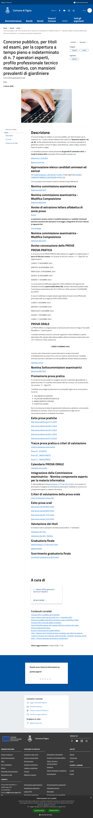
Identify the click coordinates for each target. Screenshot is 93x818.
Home (5, 28)
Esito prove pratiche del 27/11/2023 (44, 422)
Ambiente (50, 767)
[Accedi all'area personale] (80, 2)
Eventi (72, 774)
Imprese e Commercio (31, 765)
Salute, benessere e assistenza (56, 771)
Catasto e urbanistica (31, 768)
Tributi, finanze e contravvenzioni (52, 762)
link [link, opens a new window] (65, 806)
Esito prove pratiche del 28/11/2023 (44, 426)
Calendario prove (37, 362)
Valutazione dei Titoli (38, 532)
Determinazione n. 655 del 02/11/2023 (48, 174)
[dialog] (46, 807)
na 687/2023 (41, 371)
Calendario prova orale (39, 468)
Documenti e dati (6, 775)
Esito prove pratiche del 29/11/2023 (44, 430)
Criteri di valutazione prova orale (42, 498)
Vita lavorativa (28, 761)
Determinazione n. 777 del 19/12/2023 (60, 484)
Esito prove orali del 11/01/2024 (42, 515)
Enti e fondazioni (6, 765)
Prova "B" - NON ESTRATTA (41, 455)
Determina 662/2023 (38, 240)
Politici (3, 768)
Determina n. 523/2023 (39, 158)
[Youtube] (63, 10)
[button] (46, 815)
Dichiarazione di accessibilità (56, 795)
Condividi (74, 42)
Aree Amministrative (7, 758)
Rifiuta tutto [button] (54, 810)
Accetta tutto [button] (39, 810)
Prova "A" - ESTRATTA (39, 451)
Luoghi (72, 771)
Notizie (72, 754)
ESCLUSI (62, 177)
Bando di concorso (37, 162)
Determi (34, 371)
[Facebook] (59, 10)
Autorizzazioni (51, 774)
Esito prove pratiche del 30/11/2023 (44, 434)
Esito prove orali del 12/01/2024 (42, 519)
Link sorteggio (36, 228)
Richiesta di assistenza (31, 795)
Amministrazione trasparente (56, 785)
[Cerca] (89, 10)
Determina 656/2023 (38, 190)
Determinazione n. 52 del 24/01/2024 (44, 544)
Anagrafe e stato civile (31, 754)
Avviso (33, 215)
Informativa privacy (53, 788)
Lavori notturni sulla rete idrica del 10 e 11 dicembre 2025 (51, 617)
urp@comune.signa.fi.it (13, 792)
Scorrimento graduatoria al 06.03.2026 (45, 557)
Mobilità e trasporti (30, 775)
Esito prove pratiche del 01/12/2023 (44, 438)
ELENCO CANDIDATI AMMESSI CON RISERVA (56, 176)
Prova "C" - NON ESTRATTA (40, 459)
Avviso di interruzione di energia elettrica (45, 630)
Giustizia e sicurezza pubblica (56, 758)
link (74, 154)
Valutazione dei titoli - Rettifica (42, 536)
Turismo (26, 771)
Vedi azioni (84, 42)
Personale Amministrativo (9, 771)
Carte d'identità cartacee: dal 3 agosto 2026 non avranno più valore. (55, 625)
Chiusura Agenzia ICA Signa (40, 628)
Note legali (50, 791)
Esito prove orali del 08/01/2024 (42, 506)
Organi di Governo (7, 754)
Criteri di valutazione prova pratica (43, 447)
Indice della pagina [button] (11, 129)
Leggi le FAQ (28, 791)
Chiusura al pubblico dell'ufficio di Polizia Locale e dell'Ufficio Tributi (55, 620)
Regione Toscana (6, 2)
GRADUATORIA (36, 548)
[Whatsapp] (73, 10)
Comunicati (73, 758)
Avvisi (18, 28)
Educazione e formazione (55, 754)
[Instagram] (68, 10)
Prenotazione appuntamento (33, 785)
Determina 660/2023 (38, 202)
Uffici (2, 761)
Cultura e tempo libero (31, 758)
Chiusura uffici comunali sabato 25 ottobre (46, 622)
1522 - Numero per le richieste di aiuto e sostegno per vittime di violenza (56, 633)
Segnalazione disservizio (31, 788)
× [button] (91, 797)
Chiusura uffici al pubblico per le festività (45, 615)
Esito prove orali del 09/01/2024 (42, 511)
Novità (12, 28)
